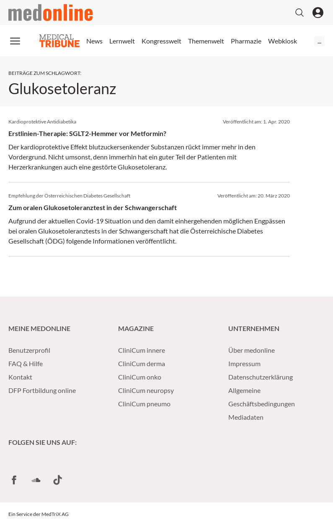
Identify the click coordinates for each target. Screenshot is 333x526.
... (319, 41)
